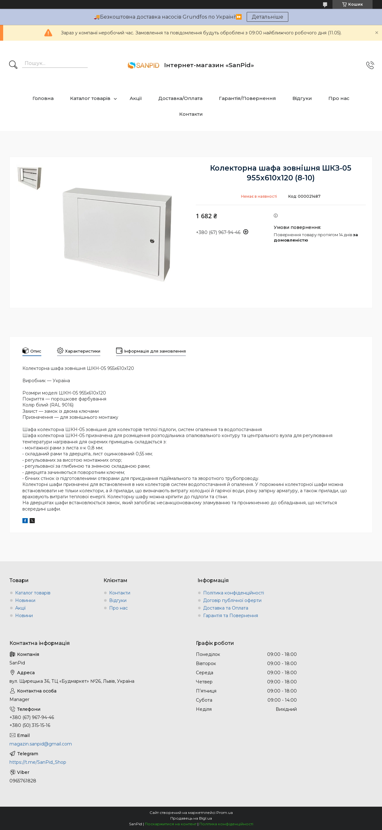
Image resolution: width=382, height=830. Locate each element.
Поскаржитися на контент (171, 823)
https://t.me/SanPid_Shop (37, 762)
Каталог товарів (90, 98)
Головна (43, 98)
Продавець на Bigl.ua (191, 818)
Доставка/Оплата (180, 98)
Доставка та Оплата (225, 608)
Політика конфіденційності (233, 593)
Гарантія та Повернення (230, 615)
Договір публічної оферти (232, 600)
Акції (136, 98)
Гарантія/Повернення (247, 98)
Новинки (25, 600)
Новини (24, 615)
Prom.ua (224, 812)
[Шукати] (13, 65)
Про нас (339, 98)
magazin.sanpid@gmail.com (40, 744)
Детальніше (267, 17)
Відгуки (302, 98)
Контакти (191, 114)
